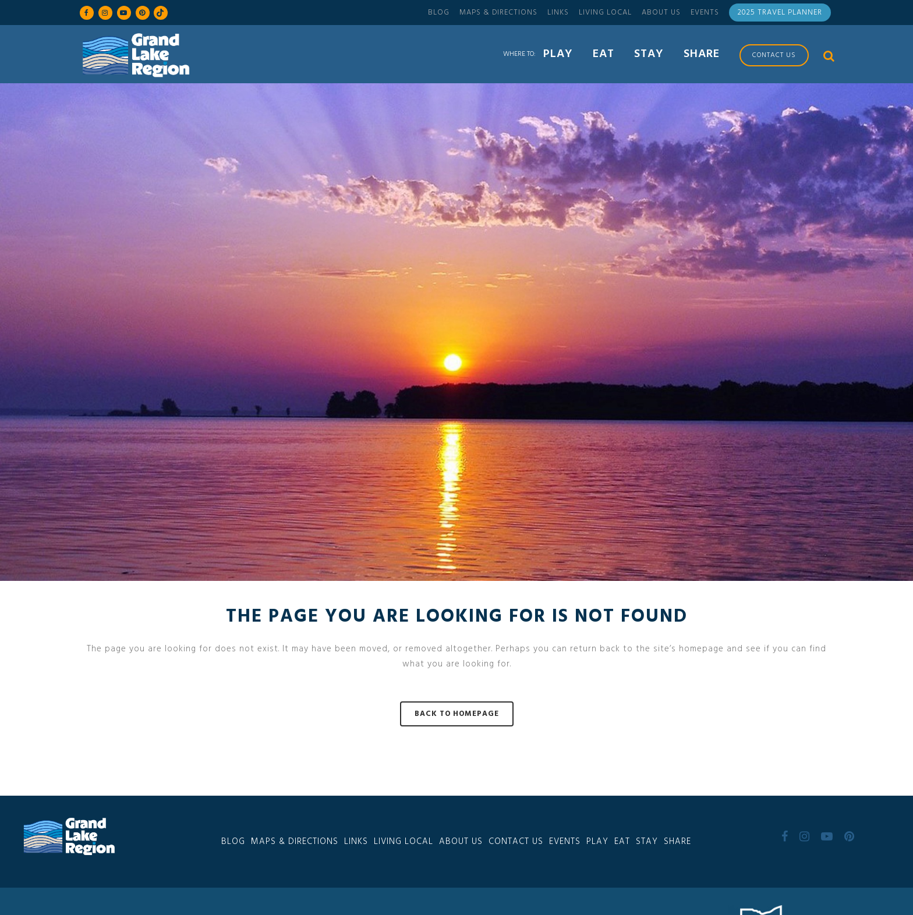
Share (677, 842)
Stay (647, 842)
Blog (439, 12)
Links (558, 12)
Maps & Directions (498, 12)
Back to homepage (457, 714)
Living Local (605, 12)
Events (705, 12)
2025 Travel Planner (780, 12)
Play (597, 842)
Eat (622, 842)
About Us (661, 12)
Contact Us (516, 842)
